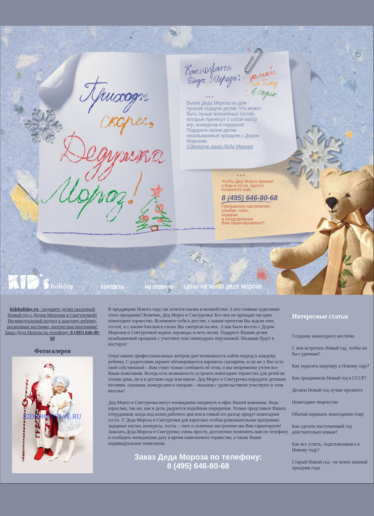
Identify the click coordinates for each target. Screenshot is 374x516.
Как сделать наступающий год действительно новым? (322, 429)
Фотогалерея (52, 351)
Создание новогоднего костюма (323, 336)
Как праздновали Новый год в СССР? (329, 378)
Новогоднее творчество (315, 402)
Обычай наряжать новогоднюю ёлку (328, 414)
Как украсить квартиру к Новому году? (330, 366)
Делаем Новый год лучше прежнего (327, 390)
